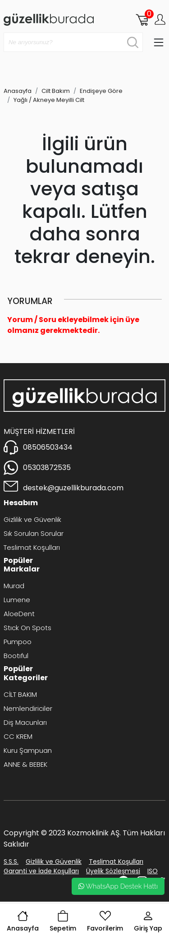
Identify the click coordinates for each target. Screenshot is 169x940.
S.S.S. (11, 861)
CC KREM (18, 736)
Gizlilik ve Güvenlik (32, 519)
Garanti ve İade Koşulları (41, 870)
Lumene (17, 599)
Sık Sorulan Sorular (34, 533)
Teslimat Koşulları (32, 547)
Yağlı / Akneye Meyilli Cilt (49, 100)
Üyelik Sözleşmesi (113, 870)
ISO (152, 870)
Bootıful (16, 655)
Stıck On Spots (27, 627)
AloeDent (19, 613)
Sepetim (63, 921)
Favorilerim (105, 921)
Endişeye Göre (101, 91)
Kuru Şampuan (28, 750)
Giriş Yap (148, 921)
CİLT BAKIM (20, 694)
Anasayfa (23, 921)
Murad (14, 585)
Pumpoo (18, 641)
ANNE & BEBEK (25, 764)
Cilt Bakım (55, 91)
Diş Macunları (25, 722)
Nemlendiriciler (28, 708)
